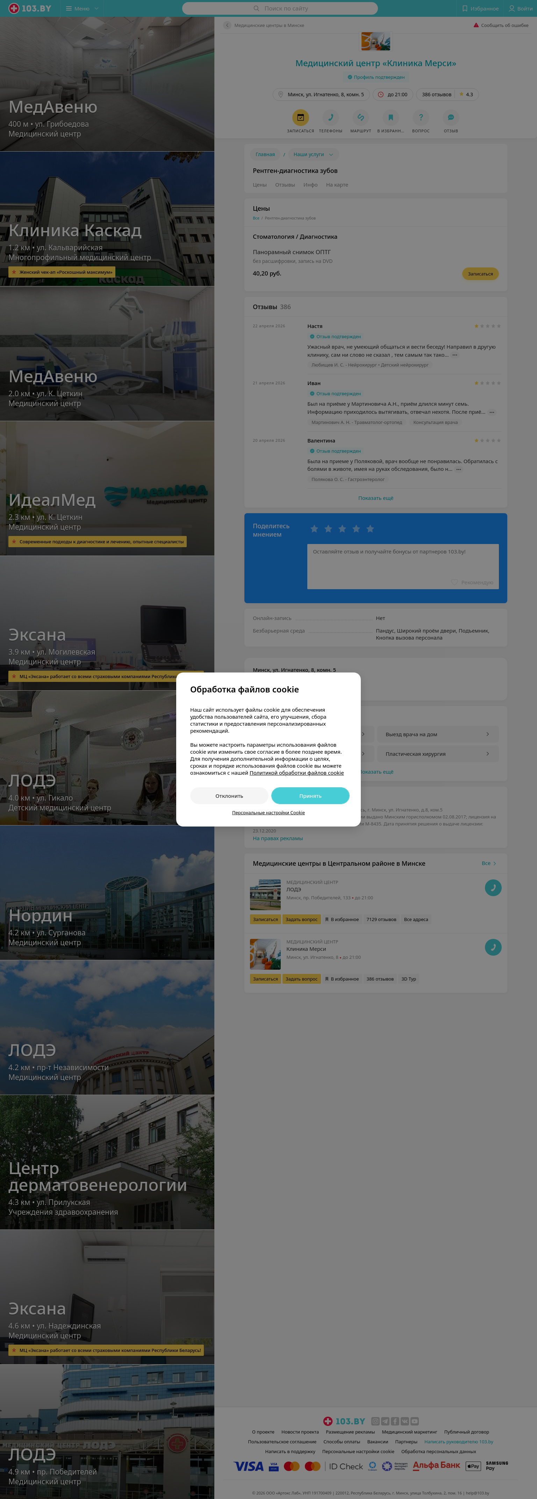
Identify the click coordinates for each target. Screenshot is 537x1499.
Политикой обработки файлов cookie (297, 772)
